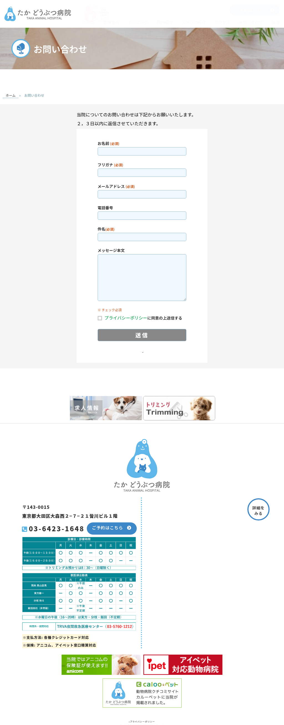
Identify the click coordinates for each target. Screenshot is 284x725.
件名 (142, 232)
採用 (276, 22)
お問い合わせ (251, 22)
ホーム (89, 22)
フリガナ (142, 168)
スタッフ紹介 (194, 22)
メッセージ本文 (142, 274)
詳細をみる (258, 510)
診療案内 (111, 22)
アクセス (222, 22)
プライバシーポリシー (127, 317)
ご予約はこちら (254, 10)
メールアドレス (142, 189)
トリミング (138, 22)
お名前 (142, 147)
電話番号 (142, 211)
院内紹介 (165, 22)
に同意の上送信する (144, 317)
